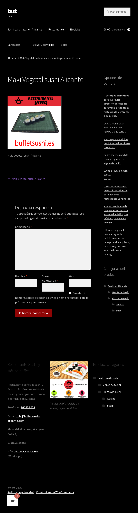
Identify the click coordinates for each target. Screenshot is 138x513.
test (12, 11)
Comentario (23, 227)
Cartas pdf (14, 44)
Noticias (75, 29)
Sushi (119, 310)
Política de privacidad (21, 492)
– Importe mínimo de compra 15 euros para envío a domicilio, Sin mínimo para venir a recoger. (116, 214)
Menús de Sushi (120, 292)
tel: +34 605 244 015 (26, 451)
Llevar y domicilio (43, 44)
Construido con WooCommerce (55, 492)
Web (71, 276)
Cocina (120, 304)
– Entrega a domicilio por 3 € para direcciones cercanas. (117, 143)
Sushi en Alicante (117, 286)
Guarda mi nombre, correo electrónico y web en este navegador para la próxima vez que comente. (51, 297)
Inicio (14, 58)
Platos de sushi (120, 298)
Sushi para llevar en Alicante (25, 29)
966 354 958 (28, 407)
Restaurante (56, 29)
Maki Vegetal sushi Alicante (34, 58)
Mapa (64, 44)
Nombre (21, 276)
